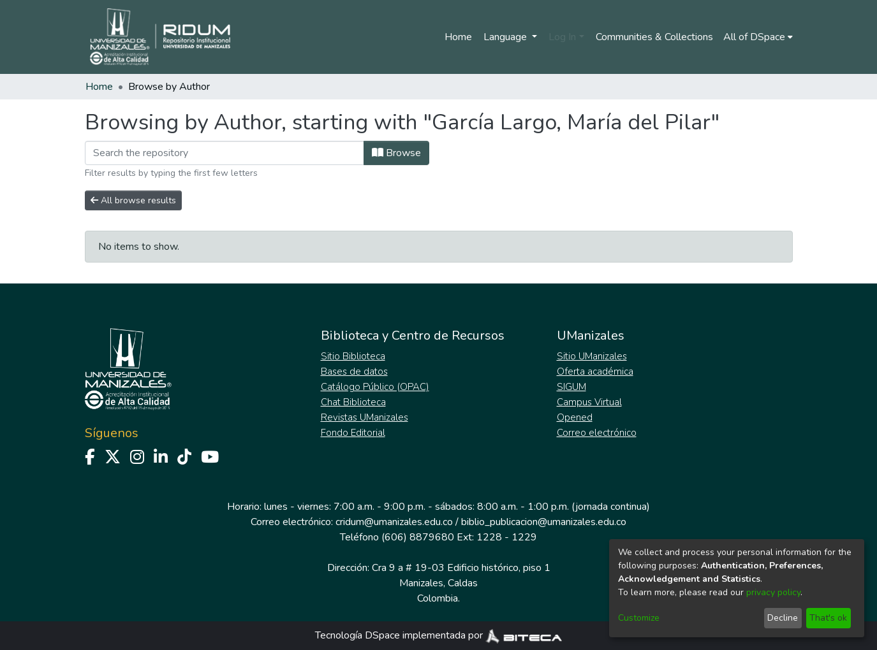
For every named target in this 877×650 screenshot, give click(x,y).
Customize (639, 618)
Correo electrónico (597, 432)
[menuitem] (758, 37)
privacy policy (773, 592)
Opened (575, 417)
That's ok (828, 618)
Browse (396, 153)
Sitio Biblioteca (353, 356)
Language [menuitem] (506, 37)
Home (458, 37)
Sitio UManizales (592, 356)
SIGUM (571, 386)
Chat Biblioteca (353, 402)
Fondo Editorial (353, 432)
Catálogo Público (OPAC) (375, 386)
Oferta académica (595, 371)
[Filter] (224, 153)
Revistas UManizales (364, 417)
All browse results (133, 200)
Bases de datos (354, 371)
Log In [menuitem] (562, 37)
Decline (782, 618)
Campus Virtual (589, 402)
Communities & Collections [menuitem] (654, 37)
